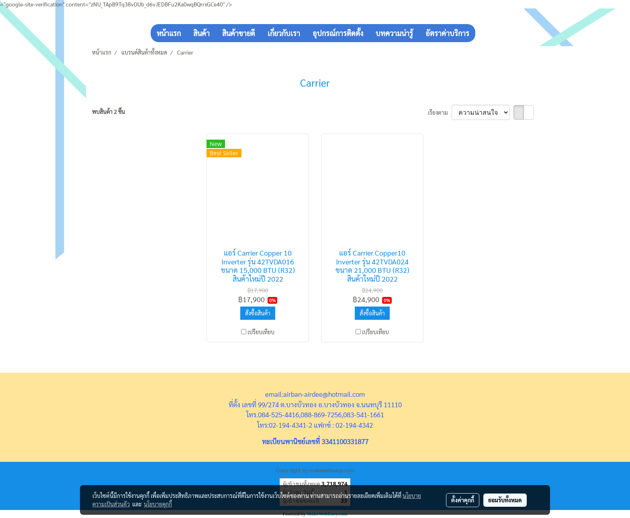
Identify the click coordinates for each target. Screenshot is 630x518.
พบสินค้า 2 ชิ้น (108, 111)
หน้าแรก (169, 33)
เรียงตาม (440, 112)
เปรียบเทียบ (261, 331)
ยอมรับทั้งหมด (505, 500)
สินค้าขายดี (238, 33)
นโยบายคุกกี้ (158, 504)
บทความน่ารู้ (394, 33)
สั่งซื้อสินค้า (257, 313)
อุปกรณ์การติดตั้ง (338, 33)
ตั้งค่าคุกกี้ (462, 500)
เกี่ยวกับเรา (284, 33)
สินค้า (201, 33)
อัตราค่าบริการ (447, 33)
